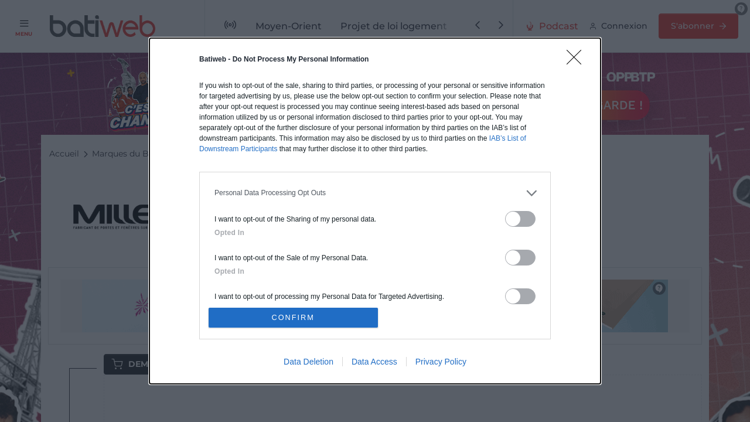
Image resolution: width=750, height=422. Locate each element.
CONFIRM (294, 317)
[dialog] (375, 211)
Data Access (374, 362)
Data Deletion (308, 362)
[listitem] (375, 192)
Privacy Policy (440, 362)
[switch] (520, 218)
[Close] (578, 60)
